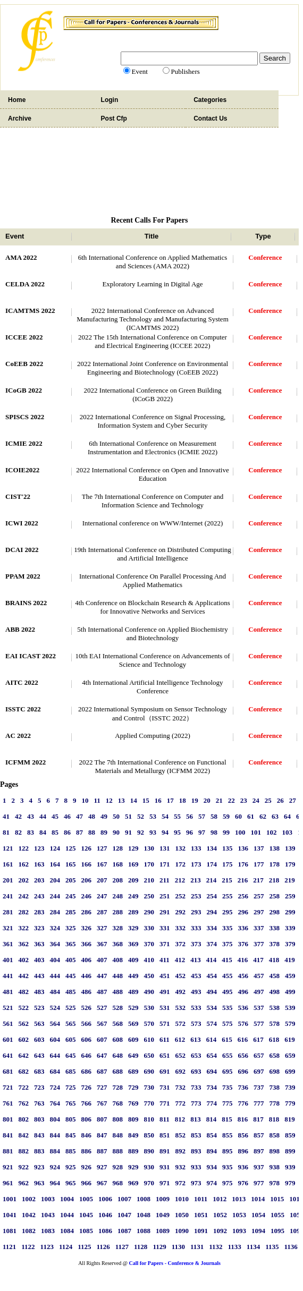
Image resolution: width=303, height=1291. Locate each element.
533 (196, 1008)
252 (180, 896)
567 (102, 1023)
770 (149, 1103)
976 (243, 1183)
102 (271, 832)
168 (118, 864)
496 (243, 992)
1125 (84, 1247)
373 (196, 944)
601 (8, 1039)
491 (164, 992)
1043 (48, 1215)
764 (55, 1103)
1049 (163, 1215)
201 (8, 880)
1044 (67, 1215)
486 (86, 992)
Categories (209, 100)
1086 (105, 1231)
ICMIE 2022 (24, 443)
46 (67, 816)
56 (189, 816)
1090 (182, 1231)
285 (70, 912)
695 (227, 1071)
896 (243, 1151)
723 (39, 1087)
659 (290, 1055)
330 (149, 928)
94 (165, 832)
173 (196, 864)
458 (275, 976)
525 (70, 1008)
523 (39, 1008)
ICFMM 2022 (25, 762)
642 (24, 1055)
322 (24, 928)
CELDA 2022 (25, 284)
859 (290, 1135)
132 (180, 848)
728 (118, 1087)
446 (86, 976)
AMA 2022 (21, 257)
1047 (124, 1215)
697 (259, 1071)
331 (164, 928)
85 (55, 832)
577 (259, 1023)
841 (8, 1135)
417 (258, 960)
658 (275, 1055)
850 (149, 1135)
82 (18, 832)
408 (118, 960)
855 (227, 1135)
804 (55, 1119)
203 (39, 880)
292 (180, 912)
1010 (182, 1199)
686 (86, 1071)
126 (86, 848)
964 (55, 1183)
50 (116, 816)
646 (86, 1055)
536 (243, 1008)
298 (275, 912)
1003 (48, 1199)
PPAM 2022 (22, 576)
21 (219, 800)
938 (275, 1167)
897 (259, 1151)
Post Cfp (114, 118)
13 (121, 800)
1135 (272, 1247)
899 (290, 1151)
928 (118, 1167)
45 (55, 816)
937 (259, 1167)
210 (149, 880)
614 (211, 1039)
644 (55, 1055)
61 (250, 816)
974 (212, 1183)
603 (39, 1039)
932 (180, 1167)
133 (196, 848)
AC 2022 (18, 736)
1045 (86, 1215)
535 (227, 1008)
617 (258, 1039)
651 (164, 1055)
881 (8, 1151)
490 (149, 992)
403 (39, 960)
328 (118, 928)
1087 (124, 1231)
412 (180, 960)
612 (180, 1039)
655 (227, 1055)
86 (67, 832)
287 (102, 912)
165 (70, 864)
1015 (277, 1199)
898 (275, 1151)
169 (133, 864)
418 (274, 960)
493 (196, 992)
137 (259, 848)
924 (55, 1167)
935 (227, 1167)
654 (212, 1055)
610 (149, 1039)
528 (118, 1008)
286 (86, 912)
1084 (67, 1231)
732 (180, 1087)
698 (275, 1071)
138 (275, 848)
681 (8, 1071)
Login (110, 100)
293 (196, 912)
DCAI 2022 (21, 550)
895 (227, 1151)
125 (70, 848)
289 (133, 912)
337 (259, 928)
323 (39, 928)
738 (275, 1087)
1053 (239, 1215)
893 (196, 1151)
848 (118, 1135)
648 (118, 1055)
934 (212, 1167)
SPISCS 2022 (24, 417)
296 (243, 912)
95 (177, 832)
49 (103, 816)
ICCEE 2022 (24, 337)
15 (145, 800)
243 (39, 896)
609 (133, 1039)
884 (55, 1151)
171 (164, 864)
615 (227, 1039)
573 (196, 1023)
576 (243, 1023)
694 (212, 1071)
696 (243, 1071)
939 (290, 1167)
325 (70, 928)
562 (24, 1023)
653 (196, 1055)
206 (86, 880)
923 (39, 1167)
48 (91, 816)
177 (259, 864)
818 (274, 1119)
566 (86, 1023)
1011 (200, 1199)
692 (180, 1071)
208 (118, 880)
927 (102, 1167)
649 (133, 1055)
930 (149, 1167)
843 (39, 1135)
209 (133, 880)
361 (8, 944)
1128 (140, 1247)
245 (70, 896)
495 (227, 992)
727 (102, 1087)
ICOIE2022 (22, 470)
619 (289, 1039)
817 (258, 1119)
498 (275, 992)
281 (8, 912)
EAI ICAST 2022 (30, 656)
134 (212, 848)
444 (55, 976)
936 (243, 1167)
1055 (277, 1215)
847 (102, 1135)
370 (149, 944)
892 (180, 1151)
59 (226, 816)
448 (118, 976)
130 (149, 848)
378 (275, 944)
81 (6, 832)
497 (259, 992)
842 (24, 1135)
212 (180, 880)
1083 (48, 1231)
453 (196, 976)
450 (149, 976)
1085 (86, 1231)
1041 (9, 1215)
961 (8, 1183)
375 (227, 944)
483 (39, 992)
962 (24, 1183)
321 (8, 928)
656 (243, 1055)
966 (86, 1183)
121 (8, 848)
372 (180, 944)
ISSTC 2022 (23, 709)
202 (24, 880)
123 (39, 848)
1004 (67, 1199)
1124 (65, 1247)
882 (24, 1151)
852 (180, 1135)
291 (164, 912)
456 (243, 976)
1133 (234, 1247)
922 (24, 1167)
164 (55, 864)
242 (24, 896)
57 (201, 816)
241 (8, 896)
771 (164, 1103)
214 (211, 880)
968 (118, 1183)
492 (180, 992)
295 (227, 912)
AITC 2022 (21, 682)
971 (164, 1183)
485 (70, 992)
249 (133, 896)
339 (290, 928)
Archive (19, 118)
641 (8, 1055)
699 (290, 1071)
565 (70, 1023)
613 (195, 1039)
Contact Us (210, 118)
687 (102, 1071)
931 (164, 1167)
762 (24, 1103)
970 (149, 1183)
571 (164, 1023)
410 (149, 960)
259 (290, 896)
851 (164, 1135)
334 (212, 928)
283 (39, 912)
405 (70, 960)
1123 (47, 1247)
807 (102, 1119)
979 (290, 1183)
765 (70, 1103)
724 (55, 1087)
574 (212, 1023)
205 (70, 880)
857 (259, 1135)
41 (6, 816)
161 (8, 864)
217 (258, 880)
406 (86, 960)
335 (227, 928)
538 (275, 1008)
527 (102, 1008)
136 (243, 848)
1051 (201, 1215)
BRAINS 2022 (26, 603)
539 (290, 1008)
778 (275, 1103)
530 (149, 1008)
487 (102, 992)
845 (70, 1135)
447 (102, 976)
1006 (105, 1199)
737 (259, 1087)
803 (39, 1119)
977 (259, 1183)
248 (118, 896)
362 (24, 944)
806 (86, 1119)
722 (24, 1087)
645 (70, 1055)
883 (39, 1151)
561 (8, 1023)
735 (227, 1087)
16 (158, 800)
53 (152, 816)
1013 (239, 1199)
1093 (239, 1231)
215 (227, 880)
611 (164, 1039)
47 (79, 816)
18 (182, 800)
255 (227, 896)
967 (102, 1183)
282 (24, 912)
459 (290, 976)
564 (55, 1023)
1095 (277, 1231)
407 (102, 960)
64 (287, 816)
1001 (9, 1199)
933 (196, 1167)
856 (243, 1135)
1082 (29, 1231)
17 (170, 800)
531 (164, 1008)
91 (128, 832)
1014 (258, 1199)
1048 (143, 1215)
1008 (143, 1199)
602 (24, 1039)
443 (39, 976)
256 (243, 896)
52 (140, 816)
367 (102, 944)
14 (133, 800)
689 (133, 1071)
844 (55, 1135)
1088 (143, 1231)
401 (8, 960)
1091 (201, 1231)
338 (275, 928)
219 (289, 880)
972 (180, 1183)
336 (243, 928)
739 (290, 1087)
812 (180, 1119)
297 (259, 912)
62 (262, 816)
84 (42, 832)
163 (39, 864)
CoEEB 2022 (24, 364)
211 (164, 880)
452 (180, 976)
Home (17, 100)
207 (102, 880)
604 (55, 1039)
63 (275, 816)
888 (118, 1151)
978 (275, 1183)
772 (180, 1103)
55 (177, 816)
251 (164, 896)
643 (39, 1055)
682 (24, 1071)
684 (55, 1071)
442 (24, 976)
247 (102, 896)
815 (227, 1119)
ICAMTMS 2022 (30, 311)
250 (149, 896)
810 (149, 1119)
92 (140, 832)
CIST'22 (17, 496)
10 (85, 800)
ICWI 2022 (21, 523)
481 (8, 992)
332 (180, 928)
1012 (219, 1199)
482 (24, 992)
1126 (103, 1247)
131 (164, 848)
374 (212, 944)
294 (212, 912)
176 (243, 864)
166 (86, 864)
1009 (163, 1199)
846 (86, 1135)
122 (24, 848)
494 (212, 992)
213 (195, 880)
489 (133, 992)
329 (133, 928)
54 (165, 816)
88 (91, 832)
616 (243, 1039)
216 (243, 880)
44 (42, 816)
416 (243, 960)
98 (214, 832)
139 (290, 848)
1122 (28, 1247)
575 (227, 1023)
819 (289, 1119)
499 (290, 992)
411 (164, 960)
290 (149, 912)
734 (212, 1087)
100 (240, 832)
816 (243, 1119)
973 (196, 1183)
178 (275, 864)
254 (212, 896)
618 (274, 1039)
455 (227, 976)
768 (118, 1103)
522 (24, 1008)
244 (55, 896)
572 (180, 1023)
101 (256, 832)
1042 (29, 1215)
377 (259, 944)
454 (212, 976)
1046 (105, 1215)
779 (290, 1103)
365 (70, 944)
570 (149, 1023)
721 (8, 1087)
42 (18, 816)
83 (30, 832)
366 (86, 944)
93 (152, 832)
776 (243, 1103)
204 (55, 880)
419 (289, 960)
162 (24, 864)
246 (86, 896)
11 (97, 800)
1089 (163, 1231)
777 (259, 1103)
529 (133, 1008)
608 (118, 1039)
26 (280, 800)
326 (86, 928)
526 (86, 1008)
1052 (220, 1215)
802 (24, 1119)
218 (274, 880)
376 (243, 944)
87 (79, 832)
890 (149, 1151)
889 (133, 1151)
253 (196, 896)
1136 (290, 1247)
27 (292, 800)
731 (164, 1087)
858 (275, 1135)
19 (194, 800)
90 (116, 832)
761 (8, 1103)
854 (212, 1135)
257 (259, 896)
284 (55, 912)
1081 (9, 1231)
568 (118, 1023)
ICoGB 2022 (23, 390)
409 (133, 960)
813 (195, 1119)
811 (164, 1119)
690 (149, 1071)
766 (86, 1103)
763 (39, 1103)
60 (238, 816)
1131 (197, 1247)
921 (8, 1167)
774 (212, 1103)
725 (70, 1087)
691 (164, 1071)
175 (227, 864)
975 (227, 1183)
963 (39, 1183)
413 (195, 960)
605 (70, 1039)
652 (180, 1055)
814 (211, 1119)
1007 (124, 1199)
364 (55, 944)
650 (149, 1055)
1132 (215, 1247)
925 (70, 1167)
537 (259, 1008)
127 (102, 848)
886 (86, 1151)
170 (149, 864)
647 (102, 1055)
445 (70, 976)
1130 (178, 1247)
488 (118, 992)
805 (70, 1119)
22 (231, 800)
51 (128, 816)
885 (70, 1151)
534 (212, 1008)
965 (70, 1183)
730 (149, 1087)
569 (133, 1023)
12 (109, 800)
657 (259, 1055)
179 (290, 864)
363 (39, 944)
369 (133, 944)
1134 (253, 1247)
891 (164, 1151)
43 (30, 816)
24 (255, 800)
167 (102, 864)
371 (164, 944)
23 (243, 800)
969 (133, 1183)
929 (133, 1167)
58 (214, 816)
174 (212, 864)
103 (287, 832)
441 (8, 976)
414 (211, 960)
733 (196, 1087)
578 (275, 1023)
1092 (220, 1231)
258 (275, 896)
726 (86, 1087)
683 (39, 1071)
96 (189, 832)
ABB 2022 (20, 629)
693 (196, 1071)
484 (55, 992)
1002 (29, 1199)
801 (8, 1119)
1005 (86, 1199)
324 (55, 928)
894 (212, 1151)
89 (103, 832)
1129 (159, 1247)
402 (24, 960)
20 (207, 800)
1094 (258, 1231)
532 (180, 1008)
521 (8, 1008)
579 (290, 1023)
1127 (122, 1247)
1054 (258, 1215)
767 (102, 1103)
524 (55, 1008)
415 (227, 960)
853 (196, 1135)
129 (133, 848)
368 (118, 944)
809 (133, 1119)
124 (55, 848)
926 (86, 1167)
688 (118, 1071)
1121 (9, 1247)
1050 (182, 1215)
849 (133, 1135)
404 (55, 960)
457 (259, 976)
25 (268, 800)
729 (133, 1087)
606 (86, 1039)
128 (118, 848)
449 (133, 976)
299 (290, 912)
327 (102, 928)
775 (227, 1103)
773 (196, 1103)
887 (102, 1151)
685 (70, 1071)
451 (164, 976)
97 (201, 832)
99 (226, 832)
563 (39, 1023)
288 (118, 912)
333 (196, 928)
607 (102, 1039)
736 (243, 1087)
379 (290, 944)
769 (133, 1103)
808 (118, 1119)
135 (227, 848)
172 (180, 864)
